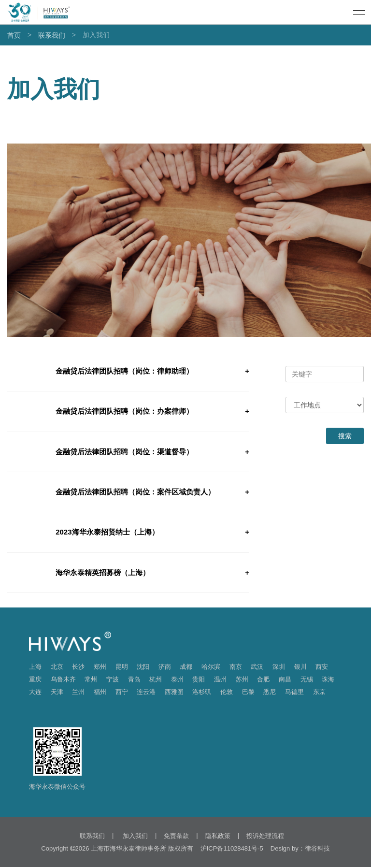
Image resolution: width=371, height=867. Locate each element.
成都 (186, 666)
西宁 (121, 691)
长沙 (78, 666)
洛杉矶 (201, 691)
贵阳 (198, 679)
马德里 (294, 691)
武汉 (257, 666)
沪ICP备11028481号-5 (231, 848)
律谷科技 (317, 848)
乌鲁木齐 (63, 679)
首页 (14, 35)
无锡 (306, 679)
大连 (35, 691)
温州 (220, 679)
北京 (57, 666)
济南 (164, 666)
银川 (300, 666)
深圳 (278, 666)
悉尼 (269, 691)
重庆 (35, 679)
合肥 (263, 679)
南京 (235, 666)
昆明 (121, 666)
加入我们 (134, 835)
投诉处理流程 (265, 835)
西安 (321, 666)
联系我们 (51, 35)
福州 (100, 691)
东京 (319, 691)
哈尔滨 (210, 666)
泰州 (177, 679)
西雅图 (174, 691)
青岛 (134, 679)
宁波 (112, 679)
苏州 (242, 679)
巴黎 (248, 691)
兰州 (78, 691)
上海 (35, 666)
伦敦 (226, 691)
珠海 (328, 679)
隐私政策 (217, 835)
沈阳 (143, 666)
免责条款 (176, 835)
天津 (57, 691)
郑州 (100, 666)
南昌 (285, 679)
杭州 (155, 679)
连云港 (146, 691)
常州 (91, 679)
